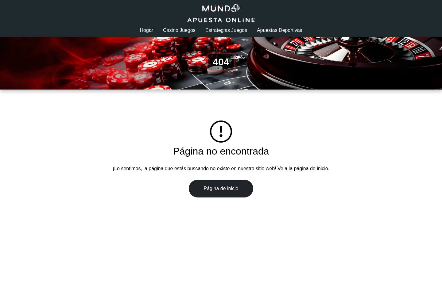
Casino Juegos (179, 30)
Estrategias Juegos (226, 30)
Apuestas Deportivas (279, 30)
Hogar (146, 30)
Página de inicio (221, 188)
